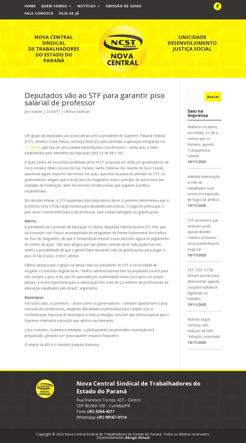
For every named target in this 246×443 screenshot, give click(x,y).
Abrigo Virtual (137, 437)
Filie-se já (69, 14)
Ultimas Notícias (77, 111)
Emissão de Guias (124, 6)
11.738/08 (32, 147)
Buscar (213, 96)
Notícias (86, 6)
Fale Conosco (39, 14)
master (36, 111)
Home (30, 6)
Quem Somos (54, 6)
